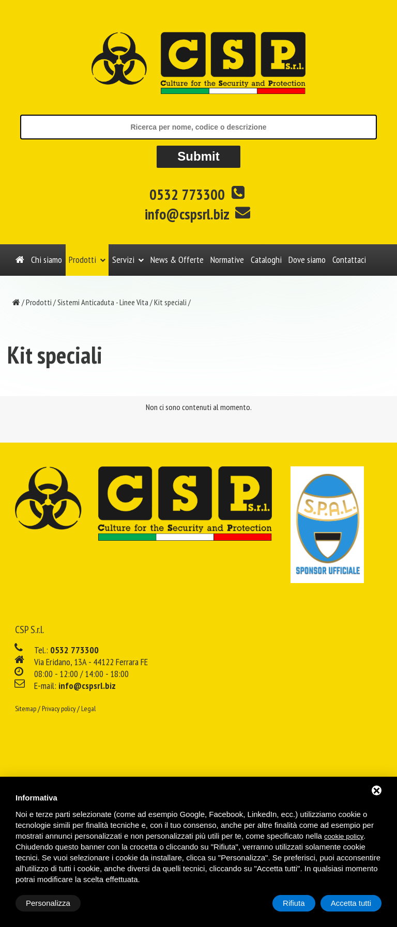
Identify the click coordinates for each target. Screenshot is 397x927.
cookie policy (343, 836)
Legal (88, 708)
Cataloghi (266, 259)
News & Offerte (177, 259)
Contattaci (349, 259)
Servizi (123, 259)
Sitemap (25, 708)
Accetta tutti (351, 903)
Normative (227, 259)
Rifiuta (294, 903)
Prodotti (82, 259)
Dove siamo (307, 259)
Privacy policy (58, 708)
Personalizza (48, 903)
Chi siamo (46, 259)
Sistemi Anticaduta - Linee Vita (102, 302)
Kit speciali (170, 302)
